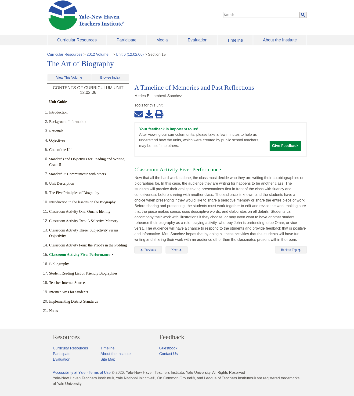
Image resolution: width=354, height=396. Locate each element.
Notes (53, 311)
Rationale (56, 131)
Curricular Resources (77, 40)
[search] (262, 15)
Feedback (171, 337)
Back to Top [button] (291, 250)
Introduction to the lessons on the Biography (82, 202)
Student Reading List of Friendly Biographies (83, 273)
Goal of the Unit (61, 150)
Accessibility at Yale (69, 372)
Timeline (235, 40)
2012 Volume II (99, 54)
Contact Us (168, 354)
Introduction (58, 112)
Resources (66, 337)
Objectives (57, 140)
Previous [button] (148, 250)
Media (162, 40)
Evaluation (197, 40)
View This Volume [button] (69, 77)
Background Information (67, 122)
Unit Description (61, 183)
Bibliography (59, 264)
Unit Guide (58, 102)
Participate (127, 40)
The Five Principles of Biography (74, 193)
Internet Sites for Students (68, 292)
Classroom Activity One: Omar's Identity (79, 211)
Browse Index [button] (110, 77)
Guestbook (168, 348)
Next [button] (176, 250)
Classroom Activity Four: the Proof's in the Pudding (88, 245)
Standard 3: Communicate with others (77, 174)
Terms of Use (100, 372)
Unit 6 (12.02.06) (130, 54)
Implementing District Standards (73, 301)
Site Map (108, 359)
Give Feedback (285, 146)
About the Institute (280, 40)
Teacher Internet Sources (67, 283)
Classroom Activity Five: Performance (79, 255)
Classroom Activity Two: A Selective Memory (83, 221)
